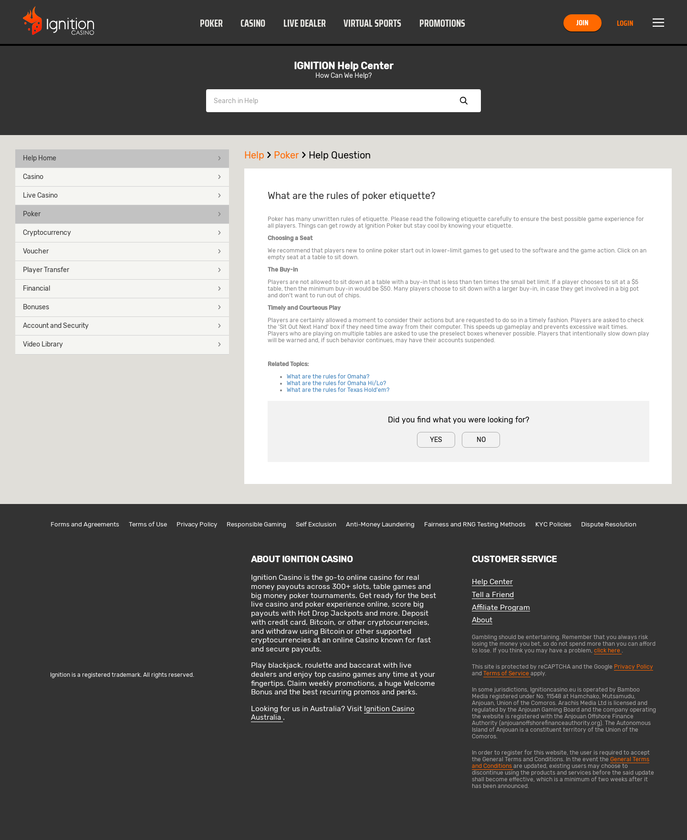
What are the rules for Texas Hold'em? (338, 390)
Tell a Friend (493, 595)
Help (259, 155)
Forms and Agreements (85, 524)
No (481, 440)
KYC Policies (553, 524)
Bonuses (122, 307)
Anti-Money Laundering (380, 524)
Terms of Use (148, 524)
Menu (658, 23)
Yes (436, 440)
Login (625, 23)
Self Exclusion (316, 524)
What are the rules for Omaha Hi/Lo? (336, 383)
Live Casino (122, 195)
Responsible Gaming (256, 524)
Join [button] (582, 23)
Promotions (442, 23)
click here (608, 650)
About (482, 620)
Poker (211, 23)
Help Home (122, 158)
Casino (252, 23)
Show (464, 101)
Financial (122, 288)
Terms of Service (507, 673)
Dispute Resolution (608, 524)
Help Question (340, 155)
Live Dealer (304, 23)
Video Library (122, 344)
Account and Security (122, 326)
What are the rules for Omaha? (328, 376)
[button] (211, 23)
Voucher (122, 251)
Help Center (492, 582)
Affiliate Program (501, 608)
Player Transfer (122, 270)
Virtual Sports (372, 23)
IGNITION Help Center (343, 66)
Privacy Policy (197, 524)
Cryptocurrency (122, 233)
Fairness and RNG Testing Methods (475, 524)
